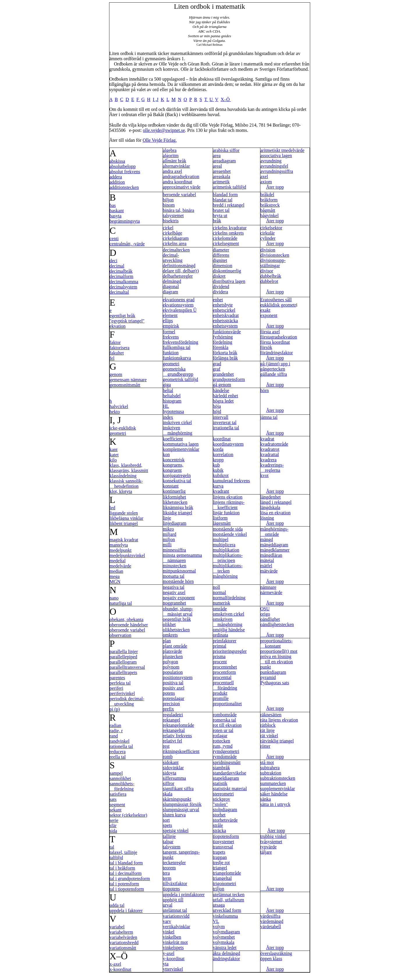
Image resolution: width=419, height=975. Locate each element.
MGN (115, 581)
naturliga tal (121, 603)
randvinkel (119, 741)
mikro (168, 528)
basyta (116, 215)
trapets (219, 852)
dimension (222, 265)
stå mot (267, 762)
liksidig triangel (177, 512)
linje (167, 517)
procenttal (222, 677)
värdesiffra (270, 916)
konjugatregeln (177, 475)
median (116, 571)
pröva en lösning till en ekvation (276, 659)
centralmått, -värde (127, 243)
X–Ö (226, 99)
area (217, 155)
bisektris (171, 220)
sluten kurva (174, 814)
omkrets (170, 634)
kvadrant (221, 491)
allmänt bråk (174, 160)
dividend (221, 286)
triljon (218, 888)
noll (216, 587)
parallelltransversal (127, 667)
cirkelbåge (172, 233)
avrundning (271, 160)
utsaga (219, 905)
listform (220, 517)
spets (167, 825)
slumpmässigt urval (181, 809)
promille (221, 698)
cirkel (168, 227)
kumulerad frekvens (231, 480)
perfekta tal (120, 682)
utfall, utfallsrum (228, 899)
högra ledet (223, 400)
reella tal (118, 756)
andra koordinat (177, 181)
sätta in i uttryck (275, 804)
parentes (117, 677)
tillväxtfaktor (175, 883)
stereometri (223, 793)
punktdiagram (273, 672)
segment (117, 804)
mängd (266, 539)
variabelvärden (123, 937)
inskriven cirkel (177, 422)
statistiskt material (230, 788)
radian (115, 725)
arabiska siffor (226, 150)
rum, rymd (223, 746)
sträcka (219, 830)
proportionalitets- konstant (276, 643)
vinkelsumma (225, 916)
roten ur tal (223, 730)
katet (114, 454)
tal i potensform (124, 883)
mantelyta (119, 545)
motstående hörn (178, 581)
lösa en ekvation (275, 512)
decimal (117, 265)
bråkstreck (270, 205)
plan (167, 640)
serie (114, 820)
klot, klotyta (121, 491)
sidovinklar (173, 767)
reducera (118, 751)
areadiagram (224, 160)
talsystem (171, 846)
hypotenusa (173, 411)
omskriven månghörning (227, 622)
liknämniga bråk (178, 507)
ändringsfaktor (226, 958)
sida (113, 830)
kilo (113, 460)
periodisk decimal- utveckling (127, 701)
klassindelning (123, 475)
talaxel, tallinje (123, 852)
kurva (218, 485)
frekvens (171, 336)
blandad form (225, 194)
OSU (265, 608)
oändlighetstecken (277, 624)
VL (216, 921)
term (167, 878)
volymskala (224, 942)
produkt (220, 693)
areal (217, 166)
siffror (169, 783)
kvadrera (268, 459)
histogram (172, 400)
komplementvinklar (181, 449)
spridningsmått (227, 762)
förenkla (220, 347)
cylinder (268, 238)
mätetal (267, 560)
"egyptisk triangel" (127, 320)
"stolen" (220, 804)
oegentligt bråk (177, 619)
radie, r (116, 730)
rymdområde (225, 756)
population (173, 672)
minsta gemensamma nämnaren (182, 558)
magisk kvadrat (124, 539)
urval (168, 905)
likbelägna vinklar (126, 518)
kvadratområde (274, 444)
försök (266, 347)
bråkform (269, 199)
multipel (220, 539)
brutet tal (221, 210)
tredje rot (221, 862)
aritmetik (221, 181)
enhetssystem (225, 325)
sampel (116, 773)
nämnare (268, 587)
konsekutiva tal (177, 480)
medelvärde (121, 565)
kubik (218, 470)
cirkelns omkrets (228, 233)
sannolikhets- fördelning (122, 786)
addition (117, 182)
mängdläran (271, 555)
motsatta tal (173, 576)
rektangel (171, 719)
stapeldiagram (226, 778)
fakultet (117, 352)
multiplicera (224, 544)
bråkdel (267, 194)
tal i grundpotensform (130, 878)
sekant (116, 809)
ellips (168, 320)
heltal (168, 390)
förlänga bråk (225, 357)
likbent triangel (124, 523)
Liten (181, 6)
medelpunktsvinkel (127, 555)
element (170, 315)
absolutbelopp (123, 166)
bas (113, 205)
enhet (218, 299)
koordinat (222, 438)
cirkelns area (175, 243)
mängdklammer (275, 549)
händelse (221, 390)
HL (166, 406)
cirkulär (267, 233)
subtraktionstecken (277, 778)
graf (217, 368)
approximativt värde (181, 187)
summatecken (273, 783)
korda (218, 449)
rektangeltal (174, 730)
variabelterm (121, 932)
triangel (220, 867)
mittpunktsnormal (179, 570)
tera (166, 873)
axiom (266, 181)
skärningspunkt (177, 799)
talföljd (116, 857)
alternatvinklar (176, 166)
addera (116, 176)
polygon (170, 661)
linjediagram (175, 523)
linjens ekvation (228, 496)
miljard (169, 534)
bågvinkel (269, 215)
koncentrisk (174, 459)
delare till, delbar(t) (181, 270)
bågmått (268, 210)
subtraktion (270, 772)
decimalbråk (121, 271)
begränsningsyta (125, 221)
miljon (169, 539)
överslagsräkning (276, 953)
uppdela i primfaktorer (184, 894)
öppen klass (271, 958)
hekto (115, 411)
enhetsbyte (223, 304)
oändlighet (270, 619)
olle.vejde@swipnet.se (164, 130)
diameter (221, 249)
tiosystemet (223, 841)
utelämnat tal (175, 910)
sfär (113, 825)
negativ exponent (179, 597)
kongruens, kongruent (173, 467)
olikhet (169, 624)
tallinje (169, 836)
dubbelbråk (270, 276)
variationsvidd (176, 916)
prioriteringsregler (230, 651)
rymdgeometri (226, 751)
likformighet (174, 496)
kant (114, 449)
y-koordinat (174, 958)
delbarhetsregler (178, 276)
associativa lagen (276, 155)
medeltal (118, 560)
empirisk (171, 325)
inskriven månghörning (177, 430)
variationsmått (123, 947)
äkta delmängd (226, 953)
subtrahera (270, 767)
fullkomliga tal (177, 347)
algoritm (171, 155)
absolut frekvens (125, 171)
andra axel (172, 171)
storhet (219, 814)
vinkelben (172, 937)
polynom (171, 666)
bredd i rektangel (228, 205)
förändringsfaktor (276, 352)
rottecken (221, 740)
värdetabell (270, 926)
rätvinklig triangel (277, 740)
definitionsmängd (179, 265)
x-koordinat (121, 969)
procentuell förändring (225, 685)
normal (219, 592)
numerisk (221, 602)
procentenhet (225, 666)
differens (221, 255)
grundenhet (223, 374)
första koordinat (275, 342)
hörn (264, 390)
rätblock (268, 725)
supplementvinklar (277, 788)
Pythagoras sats (274, 682)
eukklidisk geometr (278, 304)
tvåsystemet (271, 841)
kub (216, 464)
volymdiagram (226, 931)
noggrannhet (174, 602)
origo (265, 613)
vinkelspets (173, 947)
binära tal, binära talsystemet (178, 213)
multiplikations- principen (228, 558)
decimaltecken (176, 249)
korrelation (223, 454)
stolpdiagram (225, 809)
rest (166, 746)
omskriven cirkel (228, 613)
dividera (220, 291)
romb (168, 756)
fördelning (222, 342)
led (113, 507)
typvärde (268, 846)
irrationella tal (226, 427)
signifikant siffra (178, 788)
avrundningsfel (274, 166)
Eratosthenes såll (276, 299)
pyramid (268, 677)
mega (115, 576)
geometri (171, 363)
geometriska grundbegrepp (178, 371)
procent (220, 661)
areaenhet (222, 171)
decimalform (122, 276)
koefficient (173, 438)
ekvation (118, 326)
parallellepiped (123, 656)
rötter (265, 746)
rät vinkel (269, 735)
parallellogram (123, 662)
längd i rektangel (276, 502)
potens (169, 693)
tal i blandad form (126, 862)
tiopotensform (226, 836)
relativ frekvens (177, 735)
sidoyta (169, 772)
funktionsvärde (227, 331)
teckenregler (174, 862)
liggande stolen (124, 512)
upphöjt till (173, 899)
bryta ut (220, 215)
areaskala (221, 176)
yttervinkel (173, 969)
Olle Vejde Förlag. (160, 140)
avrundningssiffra (276, 171)
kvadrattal (269, 454)
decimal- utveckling (173, 258)
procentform (224, 672)
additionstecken (124, 187)
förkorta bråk (225, 352)
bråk (217, 220)
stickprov (221, 799)
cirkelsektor (271, 227)
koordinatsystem (228, 444)
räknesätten (271, 714)
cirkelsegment (226, 243)
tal (112, 847)
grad (217, 363)
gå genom (222, 384)
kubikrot (221, 475)
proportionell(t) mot (279, 651)
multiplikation (226, 549)
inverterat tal (225, 422)
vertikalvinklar (176, 926)
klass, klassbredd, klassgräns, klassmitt (129, 468)
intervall (220, 417)
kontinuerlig (174, 491)
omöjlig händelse (229, 629)
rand (114, 735)
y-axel (169, 953)
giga (167, 384)
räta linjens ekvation (279, 719)
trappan (220, 857)
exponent (269, 315)
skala (168, 793)
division (268, 249)
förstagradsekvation (278, 336)
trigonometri (224, 883)
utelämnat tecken (229, 894)
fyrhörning (223, 336)
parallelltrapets (123, 672)
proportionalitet (227, 703)
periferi (116, 688)
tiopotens (171, 888)
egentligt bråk (122, 315)
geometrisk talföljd (180, 379)
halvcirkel (119, 406)
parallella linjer (124, 651)
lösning (267, 517)
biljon (168, 199)
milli (167, 544)
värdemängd (271, 921)
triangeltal (222, 878)
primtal (219, 646)
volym (219, 926)
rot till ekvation (227, 725)
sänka (265, 799)
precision (171, 703)
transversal (223, 846)
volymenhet (224, 937)
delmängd (172, 281)
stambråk (221, 767)
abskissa (117, 161)
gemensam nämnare (128, 379)
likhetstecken (175, 502)
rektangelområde (178, 725)
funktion (171, 352)
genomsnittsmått (125, 384)
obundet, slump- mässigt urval (178, 611)
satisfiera (118, 794)
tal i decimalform (126, 873)
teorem (169, 867)
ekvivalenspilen (180, 310)
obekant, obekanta (126, 619)
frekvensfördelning (180, 342)
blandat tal (222, 199)
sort (166, 820)
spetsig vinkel (176, 830)
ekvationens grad (179, 299)
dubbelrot (269, 281)
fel (112, 358)
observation (121, 635)
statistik (220, 783)
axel (264, 176)
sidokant (171, 762)
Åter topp (275, 187)
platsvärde (172, 651)
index (168, 417)
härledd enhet (225, 395)
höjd (217, 411)
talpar (168, 841)
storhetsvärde (225, 820)
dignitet (220, 260)
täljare (266, 852)
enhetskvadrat (226, 315)
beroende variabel (179, 194)
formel (169, 331)
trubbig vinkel (273, 836)
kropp (218, 459)
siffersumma (174, 778)
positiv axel (173, 687)
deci (114, 260)
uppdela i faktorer (126, 910)
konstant (171, 485)
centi (114, 238)
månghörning (225, 576)
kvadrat (267, 438)
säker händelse (274, 793)
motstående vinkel (230, 534)
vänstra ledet (225, 947)
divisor (266, 270)
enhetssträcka (225, 320)
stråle (218, 825)
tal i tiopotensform (127, 889)
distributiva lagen (229, 281)
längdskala (270, 507)
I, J (115, 420)
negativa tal (173, 587)
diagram (170, 291)
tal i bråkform (122, 868)
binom (169, 205)
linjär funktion (226, 512)
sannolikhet (120, 778)
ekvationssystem (178, 304)
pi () (115, 709)
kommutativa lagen (181, 444)
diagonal (171, 286)
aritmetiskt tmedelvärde (282, 150)
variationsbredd (124, 942)
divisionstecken (275, 255)
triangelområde (227, 873)
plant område (175, 646)
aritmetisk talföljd (229, 187)
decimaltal (119, 292)
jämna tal (269, 417)
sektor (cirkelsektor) (128, 815)
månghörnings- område (274, 531)
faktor (115, 342)
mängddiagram (274, 544)
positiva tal (173, 682)
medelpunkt (121, 550)
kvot (264, 475)
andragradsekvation (181, 176)
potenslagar (173, 698)
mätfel (266, 565)
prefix (168, 708)
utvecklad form (227, 910)
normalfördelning (229, 597)
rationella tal (121, 746)
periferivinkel (122, 693)
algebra (170, 150)
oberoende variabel (127, 629)
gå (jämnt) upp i (275, 363)
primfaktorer (225, 640)
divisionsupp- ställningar (273, 263)
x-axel (115, 964)
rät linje (267, 730)
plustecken (173, 656)
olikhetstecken (176, 629)
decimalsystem (123, 286)
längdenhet (270, 496)
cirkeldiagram (176, 238)
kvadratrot (270, 449)
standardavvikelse (229, 772)
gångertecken (272, 368)
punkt (265, 666)
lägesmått (222, 523)
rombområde (225, 714)
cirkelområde (225, 238)
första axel (270, 331)
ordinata (220, 634)
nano (114, 597)
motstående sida (228, 528)
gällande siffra (273, 374)
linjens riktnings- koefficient (229, 505)
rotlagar (220, 735)
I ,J (156, 99)
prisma (219, 656)
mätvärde (269, 570)
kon (166, 454)
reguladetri (173, 714)
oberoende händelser (129, 624)
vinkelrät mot (175, 942)
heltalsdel (172, 395)
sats (113, 799)
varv (167, 921)
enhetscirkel (224, 310)
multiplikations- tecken (228, 568)
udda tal (117, 905)
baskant (117, 210)
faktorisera (119, 347)
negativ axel (174, 592)
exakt (265, 310)
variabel (117, 926)
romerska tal (224, 719)
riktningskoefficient (181, 751)
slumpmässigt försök (182, 804)
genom (116, 374)
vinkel (169, 931)
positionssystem (178, 677)
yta (166, 963)
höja (217, 406)
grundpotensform (229, 379)
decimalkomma (124, 281)
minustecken (175, 565)
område (220, 608)
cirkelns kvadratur (230, 227)
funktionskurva (177, 357)
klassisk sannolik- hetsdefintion (126, 483)
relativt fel (172, 740)
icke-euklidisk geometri (123, 431)
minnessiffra (174, 549)
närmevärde (271, 592)
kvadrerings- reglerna (272, 467)
